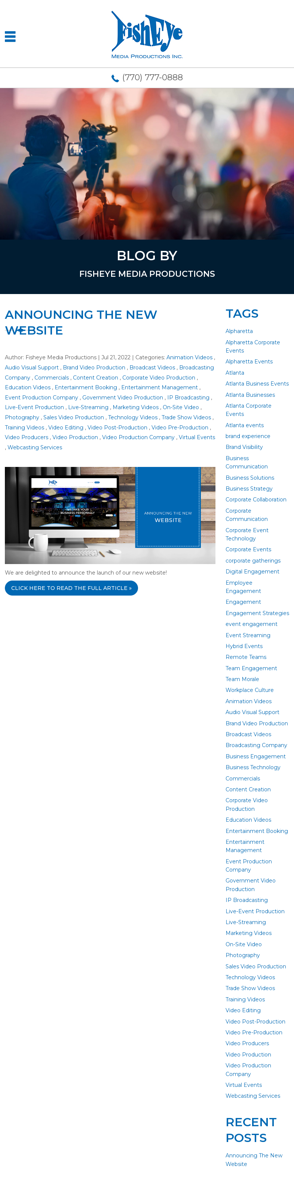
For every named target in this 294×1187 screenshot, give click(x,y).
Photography (22, 417)
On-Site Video (181, 407)
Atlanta (235, 372)
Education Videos (27, 387)
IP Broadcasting (188, 397)
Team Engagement (251, 668)
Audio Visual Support (32, 367)
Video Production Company (138, 437)
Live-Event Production (34, 407)
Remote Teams (246, 657)
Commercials (51, 377)
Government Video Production (122, 397)
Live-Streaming (88, 407)
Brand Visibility (244, 447)
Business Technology (253, 767)
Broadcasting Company (256, 745)
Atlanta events (245, 425)
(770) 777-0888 (152, 77)
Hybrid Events (244, 646)
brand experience (248, 436)
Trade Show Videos (186, 417)
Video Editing (65, 427)
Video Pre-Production (179, 427)
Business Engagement (256, 756)
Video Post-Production (117, 427)
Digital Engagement (252, 571)
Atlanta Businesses (250, 395)
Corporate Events (248, 549)
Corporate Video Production (158, 377)
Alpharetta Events (249, 361)
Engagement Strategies (257, 613)
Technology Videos (132, 417)
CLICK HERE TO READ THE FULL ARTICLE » (71, 588)
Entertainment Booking (86, 387)
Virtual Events (197, 437)
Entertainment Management (159, 387)
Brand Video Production (94, 367)
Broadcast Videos (152, 367)
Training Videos (24, 427)
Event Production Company (41, 397)
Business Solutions (250, 477)
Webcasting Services (34, 447)
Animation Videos (189, 357)
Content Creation (95, 377)
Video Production (75, 437)
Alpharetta (239, 331)
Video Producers (26, 437)
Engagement (243, 602)
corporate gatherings (253, 560)
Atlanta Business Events (257, 383)
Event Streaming (248, 635)
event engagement (252, 624)
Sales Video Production (73, 417)
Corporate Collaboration (256, 499)
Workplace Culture (250, 690)
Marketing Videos (136, 407)
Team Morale (242, 679)
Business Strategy (249, 488)
